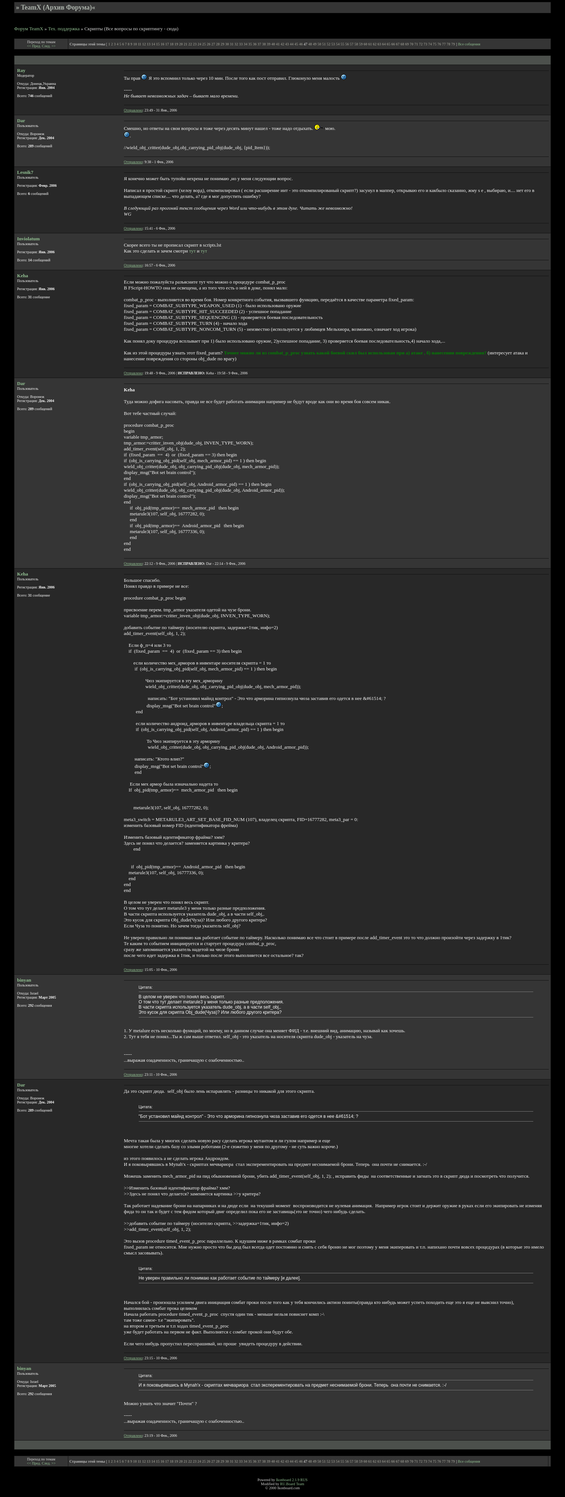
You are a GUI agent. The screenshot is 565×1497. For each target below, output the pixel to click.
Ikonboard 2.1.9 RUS (292, 1480)
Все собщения (469, 44)
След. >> (48, 46)
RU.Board (287, 1484)
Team (300, 1484)
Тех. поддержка (64, 28)
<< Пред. (34, 46)
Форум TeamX (28, 28)
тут (192, 251)
